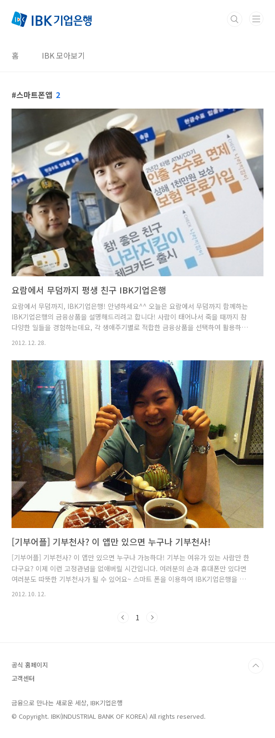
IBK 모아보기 (63, 55)
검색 (234, 19)
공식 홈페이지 (30, 664)
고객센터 (23, 678)
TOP (255, 666)
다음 (152, 617)
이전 (123, 617)
